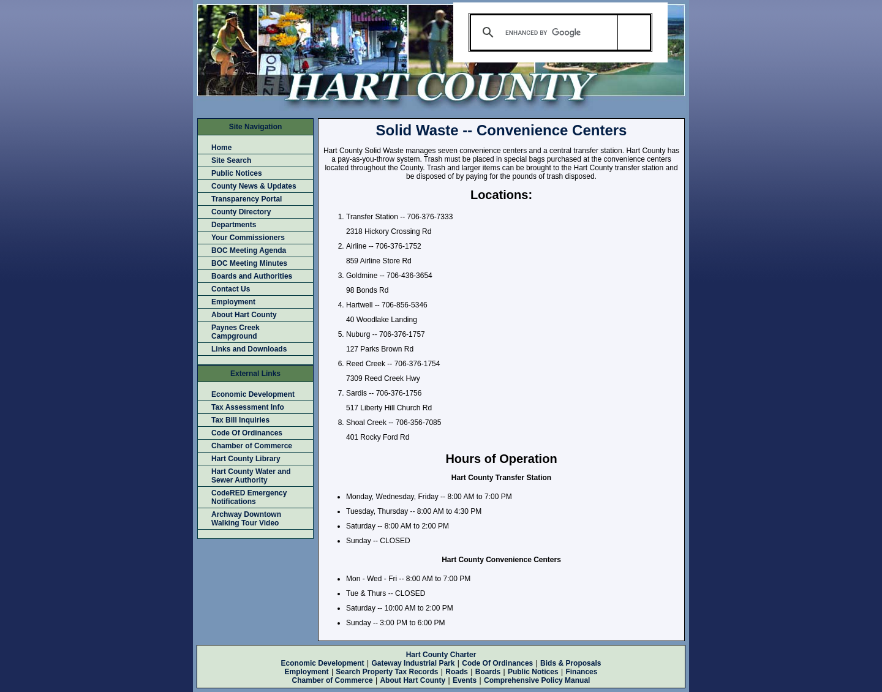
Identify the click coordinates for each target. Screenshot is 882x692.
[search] (558, 32)
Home (221, 147)
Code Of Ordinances (246, 433)
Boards (487, 672)
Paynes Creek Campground (235, 331)
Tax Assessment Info (247, 407)
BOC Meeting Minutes (249, 263)
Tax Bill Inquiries (240, 420)
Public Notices (236, 173)
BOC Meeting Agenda (248, 250)
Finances (581, 672)
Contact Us (230, 289)
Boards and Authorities (251, 276)
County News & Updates (253, 186)
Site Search (231, 160)
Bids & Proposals (570, 663)
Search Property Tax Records (387, 672)
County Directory (241, 212)
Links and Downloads (249, 349)
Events (465, 680)
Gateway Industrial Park (412, 663)
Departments (233, 224)
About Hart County (244, 314)
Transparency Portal (246, 199)
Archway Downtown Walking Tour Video (246, 518)
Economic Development (253, 394)
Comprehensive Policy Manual (537, 680)
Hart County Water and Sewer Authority (251, 475)
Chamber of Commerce (251, 446)
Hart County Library (246, 458)
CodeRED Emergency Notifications (249, 497)
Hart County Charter (441, 654)
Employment (233, 302)
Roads (456, 672)
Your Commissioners (248, 237)
